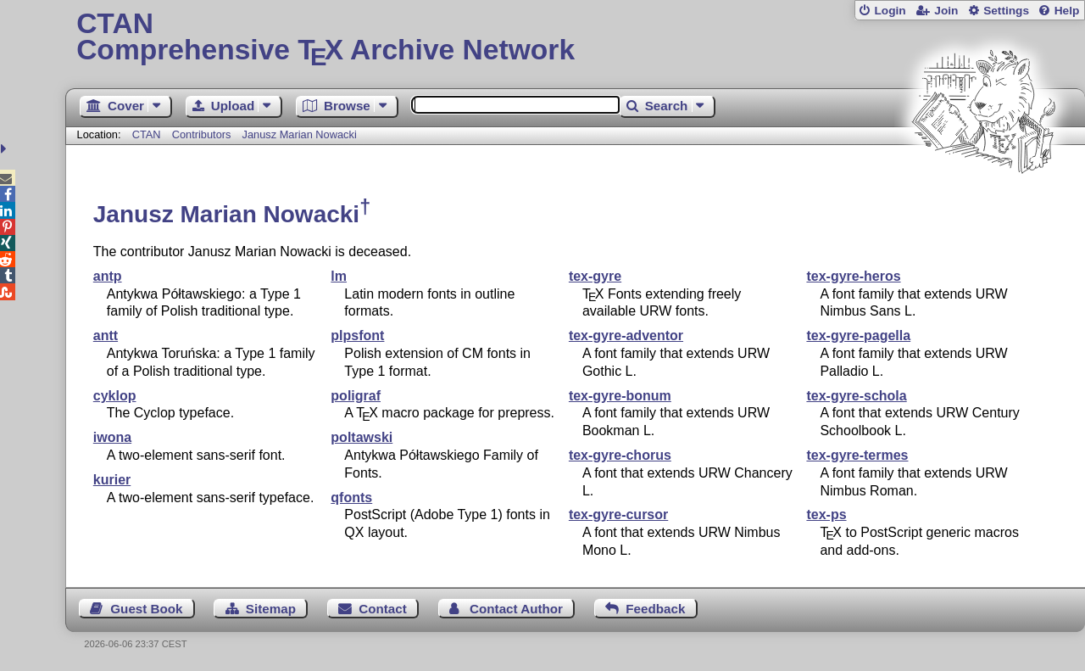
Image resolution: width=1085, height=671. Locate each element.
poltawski (361, 437)
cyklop (114, 396)
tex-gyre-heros (853, 276)
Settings (1006, 10)
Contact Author (516, 608)
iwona (112, 437)
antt (105, 335)
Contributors (201, 134)
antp (107, 276)
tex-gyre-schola (856, 396)
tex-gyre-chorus (620, 455)
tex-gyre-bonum (620, 396)
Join (946, 10)
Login (889, 10)
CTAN (146, 134)
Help (1067, 10)
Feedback (655, 608)
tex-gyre (595, 276)
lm (339, 276)
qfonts (351, 497)
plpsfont (357, 335)
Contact (383, 608)
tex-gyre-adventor (626, 335)
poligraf (356, 396)
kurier (112, 479)
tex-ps (826, 514)
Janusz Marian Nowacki (299, 134)
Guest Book (146, 608)
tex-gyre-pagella (858, 335)
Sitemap (271, 608)
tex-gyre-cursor (618, 514)
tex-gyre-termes (857, 455)
